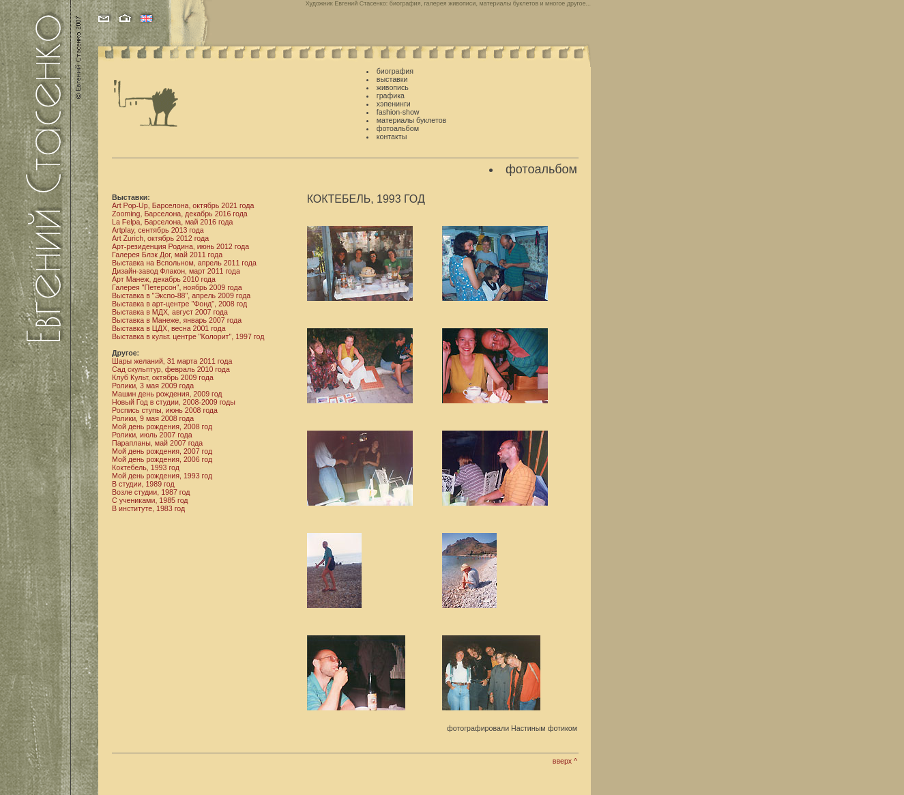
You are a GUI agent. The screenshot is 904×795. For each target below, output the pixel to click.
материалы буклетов (411, 120)
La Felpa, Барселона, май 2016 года (172, 222)
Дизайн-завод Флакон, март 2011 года (176, 271)
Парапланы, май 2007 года (157, 443)
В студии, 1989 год (143, 484)
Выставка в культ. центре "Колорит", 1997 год (188, 336)
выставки (392, 79)
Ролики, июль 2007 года (152, 435)
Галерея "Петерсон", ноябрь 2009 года (177, 287)
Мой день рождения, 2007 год (162, 451)
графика (391, 95)
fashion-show (398, 112)
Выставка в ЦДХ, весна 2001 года (169, 328)
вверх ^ (565, 761)
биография (395, 71)
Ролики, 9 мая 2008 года (153, 418)
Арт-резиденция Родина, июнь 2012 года (180, 246)
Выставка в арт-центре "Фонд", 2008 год (179, 304)
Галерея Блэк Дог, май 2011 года (167, 254)
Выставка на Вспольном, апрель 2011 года (184, 263)
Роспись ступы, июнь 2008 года (165, 410)
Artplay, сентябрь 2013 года (158, 230)
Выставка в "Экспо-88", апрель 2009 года (181, 295)
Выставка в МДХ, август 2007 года (170, 312)
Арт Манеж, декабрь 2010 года (164, 279)
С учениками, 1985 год (150, 500)
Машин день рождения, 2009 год (167, 394)
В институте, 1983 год (148, 508)
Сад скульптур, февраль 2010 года (171, 369)
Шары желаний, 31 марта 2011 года (172, 361)
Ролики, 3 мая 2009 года (153, 385)
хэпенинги (394, 104)
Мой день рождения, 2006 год (162, 459)
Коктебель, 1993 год (145, 467)
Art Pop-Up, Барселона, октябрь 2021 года (183, 205)
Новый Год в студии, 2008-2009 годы (173, 402)
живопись (393, 87)
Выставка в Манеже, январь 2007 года (177, 320)
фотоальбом (398, 128)
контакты (392, 136)
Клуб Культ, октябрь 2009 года (163, 377)
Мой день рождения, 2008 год (162, 426)
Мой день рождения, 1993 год (162, 476)
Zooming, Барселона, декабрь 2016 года (180, 213)
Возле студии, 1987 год (151, 492)
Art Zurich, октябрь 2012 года (160, 238)
